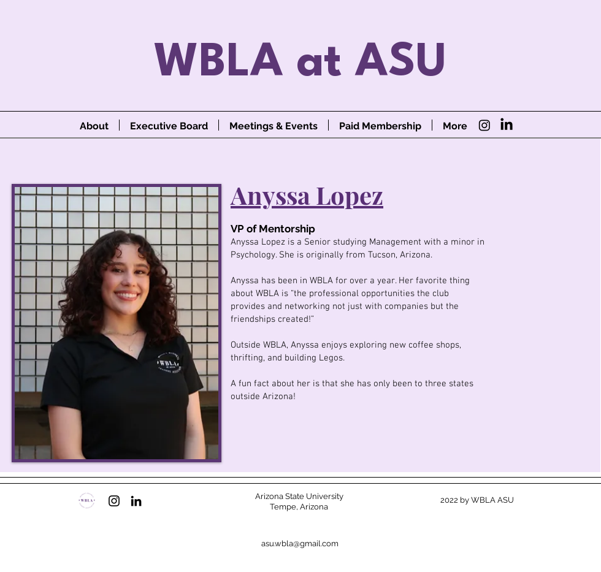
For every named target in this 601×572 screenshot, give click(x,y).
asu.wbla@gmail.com (300, 543)
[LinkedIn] (506, 125)
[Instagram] (484, 125)
